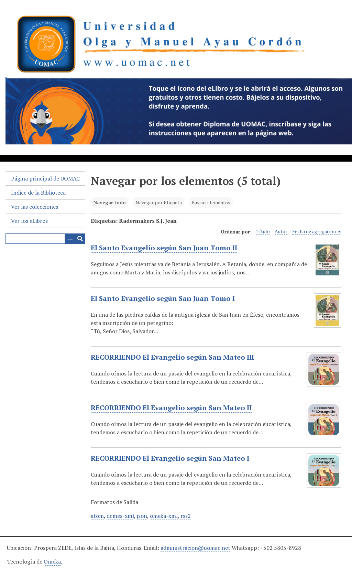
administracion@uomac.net (195, 548)
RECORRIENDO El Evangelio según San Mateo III (172, 357)
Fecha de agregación (316, 231)
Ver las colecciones (34, 206)
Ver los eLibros (29, 221)
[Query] (45, 238)
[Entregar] (80, 238)
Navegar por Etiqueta (158, 202)
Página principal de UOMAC (45, 178)
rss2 (185, 516)
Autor (281, 231)
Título (263, 231)
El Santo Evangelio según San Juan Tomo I (163, 298)
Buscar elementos (210, 202)
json (142, 516)
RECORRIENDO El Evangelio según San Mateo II (171, 408)
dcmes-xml (120, 516)
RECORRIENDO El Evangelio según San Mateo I (170, 458)
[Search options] (70, 238)
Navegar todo (109, 202)
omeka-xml (164, 516)
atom (97, 516)
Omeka (52, 561)
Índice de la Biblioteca (38, 192)
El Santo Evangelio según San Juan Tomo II (164, 248)
